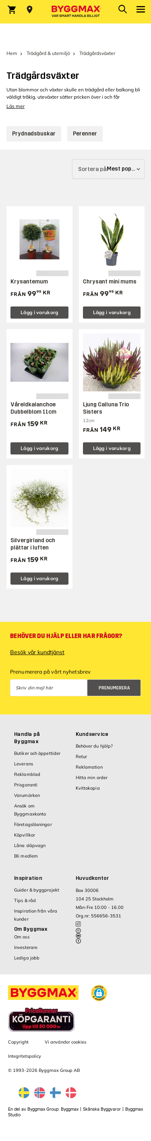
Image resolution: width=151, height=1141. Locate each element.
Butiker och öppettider (37, 753)
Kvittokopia (88, 788)
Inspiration (28, 878)
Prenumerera (114, 688)
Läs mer (15, 106)
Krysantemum (29, 281)
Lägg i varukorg (39, 312)
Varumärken (27, 795)
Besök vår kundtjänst (37, 652)
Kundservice (92, 734)
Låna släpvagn (30, 845)
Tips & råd (25, 900)
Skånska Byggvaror (102, 1109)
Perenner (85, 133)
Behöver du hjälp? (94, 746)
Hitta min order (92, 777)
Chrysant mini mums (110, 281)
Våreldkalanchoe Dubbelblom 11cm (33, 408)
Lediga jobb (26, 958)
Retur (81, 756)
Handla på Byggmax (27, 738)
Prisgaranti (25, 785)
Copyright (18, 1042)
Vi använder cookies (65, 1042)
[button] (99, 993)
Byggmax (70, 1109)
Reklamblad (27, 774)
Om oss (21, 937)
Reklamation (89, 767)
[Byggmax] (76, 11)
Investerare (25, 947)
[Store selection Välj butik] (30, 10)
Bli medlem (26, 856)
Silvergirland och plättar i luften (32, 544)
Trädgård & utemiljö (48, 53)
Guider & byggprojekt (36, 890)
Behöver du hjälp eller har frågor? (66, 636)
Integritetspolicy (24, 1056)
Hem (11, 53)
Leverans (23, 764)
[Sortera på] (108, 169)
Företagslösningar (33, 824)
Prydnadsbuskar (34, 133)
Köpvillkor (24, 835)
